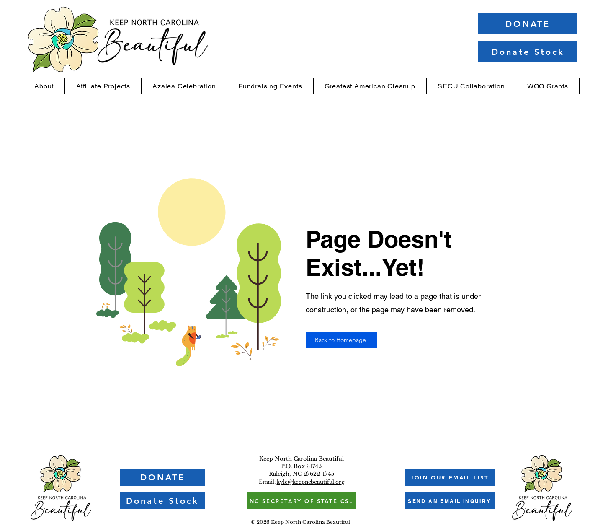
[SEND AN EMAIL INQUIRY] (450, 500)
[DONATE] (527, 23)
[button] (44, 86)
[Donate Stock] (527, 51)
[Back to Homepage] (341, 340)
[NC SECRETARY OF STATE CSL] (301, 500)
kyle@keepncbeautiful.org (310, 482)
